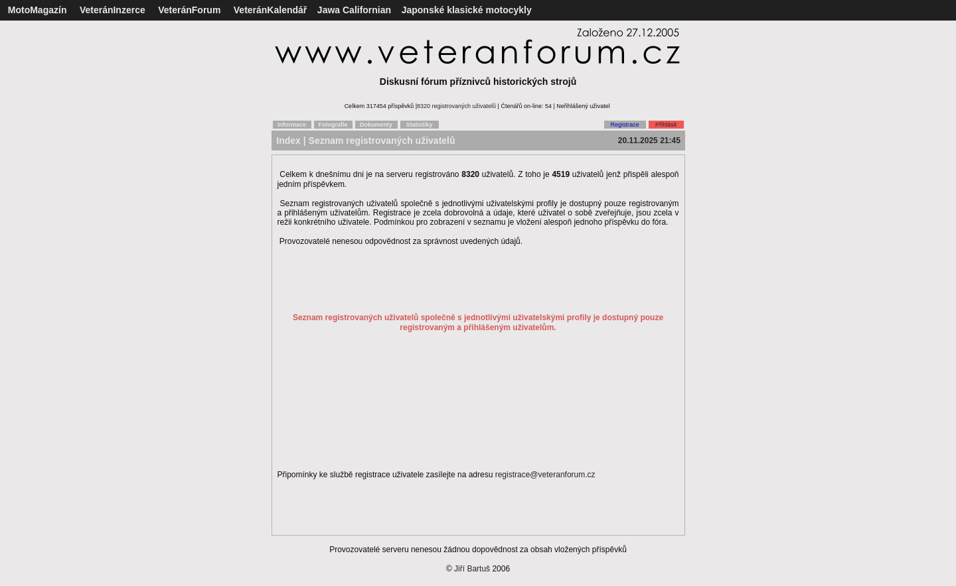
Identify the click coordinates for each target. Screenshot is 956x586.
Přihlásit (666, 124)
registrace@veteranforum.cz (545, 474)
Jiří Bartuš (472, 568)
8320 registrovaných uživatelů (456, 106)
